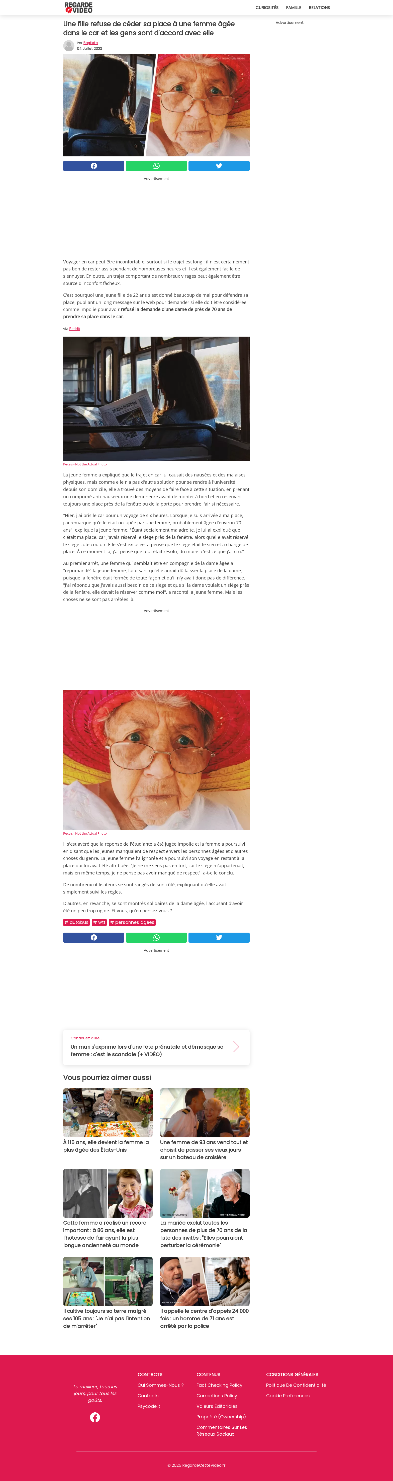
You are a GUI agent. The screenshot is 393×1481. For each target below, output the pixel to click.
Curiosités (267, 8)
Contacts (148, 1396)
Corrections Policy (217, 1396)
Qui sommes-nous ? (161, 1385)
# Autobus (76, 922)
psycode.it (149, 1406)
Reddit (74, 328)
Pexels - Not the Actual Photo (85, 464)
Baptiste (90, 42)
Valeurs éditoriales (217, 1406)
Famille (293, 8)
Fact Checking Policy (219, 1385)
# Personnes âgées (132, 922)
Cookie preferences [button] (288, 1396)
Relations (319, 8)
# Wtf (99, 922)
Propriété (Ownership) (221, 1417)
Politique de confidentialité (296, 1385)
